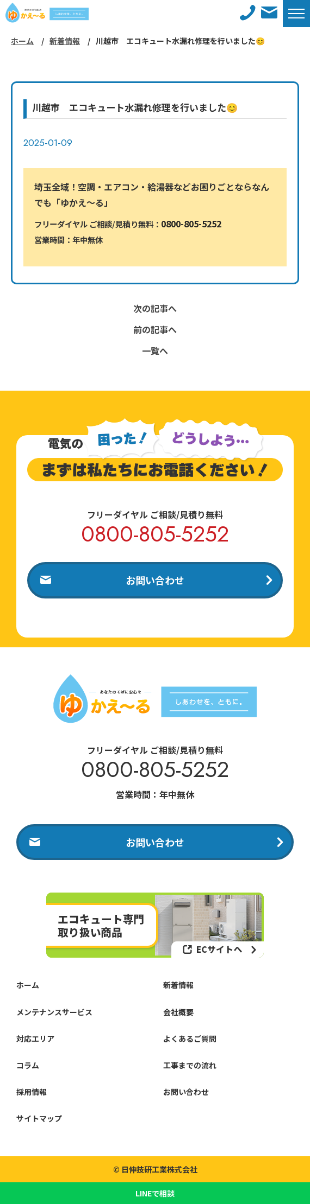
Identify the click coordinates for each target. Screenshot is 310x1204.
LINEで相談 (155, 1193)
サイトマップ (39, 1118)
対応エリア (35, 1038)
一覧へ (155, 350)
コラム (27, 1065)
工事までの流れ (189, 1065)
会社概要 (178, 1011)
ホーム (22, 40)
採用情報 (31, 1091)
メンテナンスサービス (54, 1011)
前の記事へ (155, 329)
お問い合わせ (155, 580)
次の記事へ (155, 308)
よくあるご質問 (189, 1038)
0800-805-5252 (191, 223)
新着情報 (64, 40)
